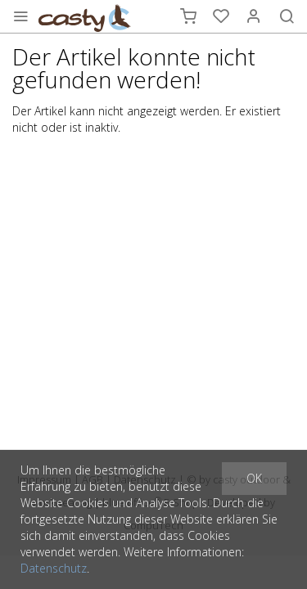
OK (254, 478)
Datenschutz (53, 568)
